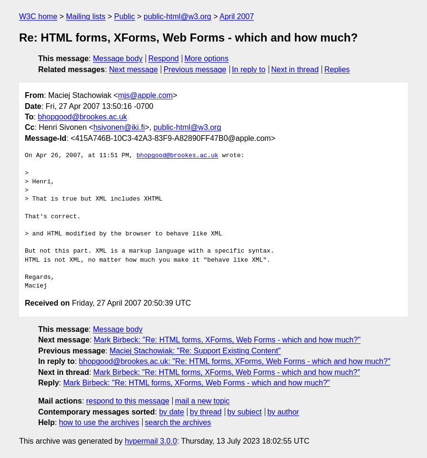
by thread (206, 412)
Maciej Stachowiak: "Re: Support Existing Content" (195, 351)
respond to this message (127, 401)
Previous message (195, 69)
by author (283, 412)
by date (171, 412)
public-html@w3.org (177, 16)
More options (207, 58)
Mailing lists (85, 16)
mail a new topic (202, 401)
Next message (133, 69)
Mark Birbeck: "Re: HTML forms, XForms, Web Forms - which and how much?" (227, 340)
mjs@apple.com (145, 95)
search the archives (178, 422)
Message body (118, 58)
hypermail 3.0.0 (151, 441)
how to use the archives (99, 422)
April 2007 (236, 16)
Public (124, 16)
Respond (163, 58)
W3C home (38, 16)
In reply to (248, 69)
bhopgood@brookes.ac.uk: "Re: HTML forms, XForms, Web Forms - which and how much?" (234, 361)
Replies (337, 69)
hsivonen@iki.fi (119, 127)
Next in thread (295, 69)
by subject (244, 412)
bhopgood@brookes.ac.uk (82, 117)
